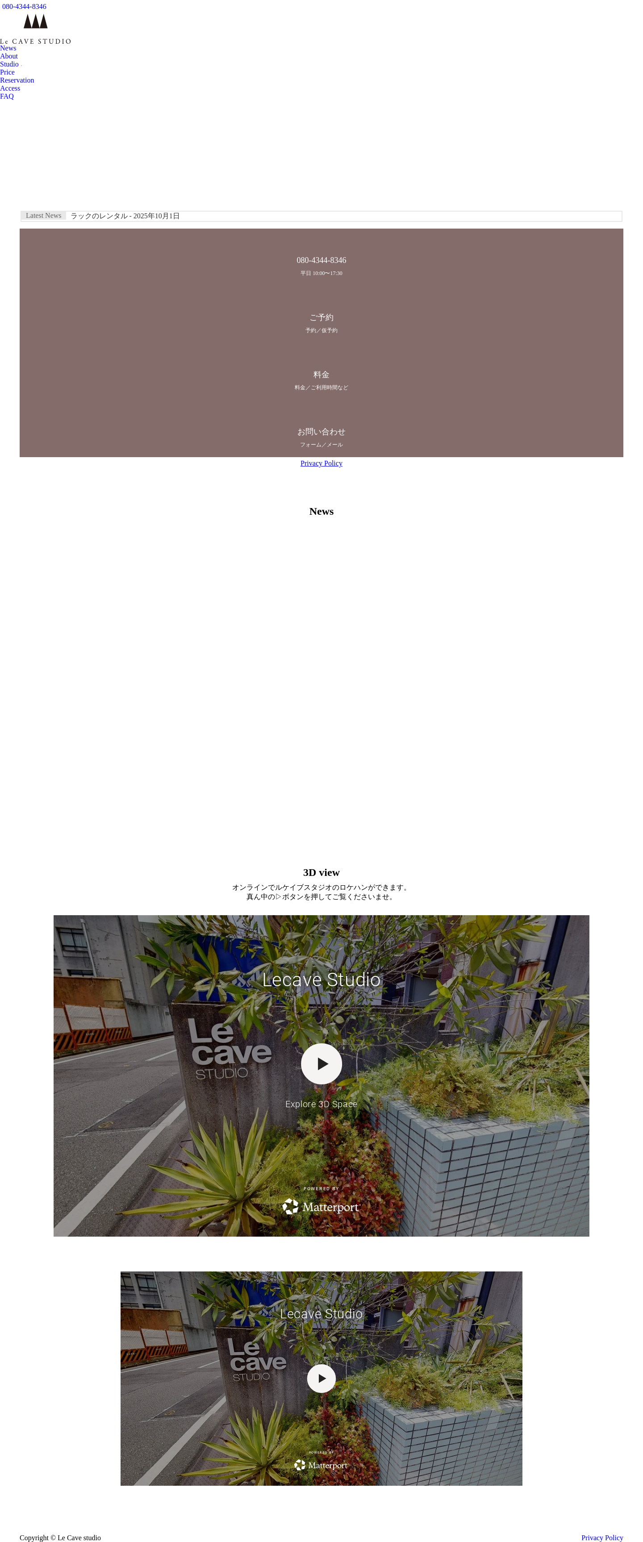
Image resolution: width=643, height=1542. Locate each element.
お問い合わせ (321, 431)
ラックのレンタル (125, 216)
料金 (321, 374)
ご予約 (321, 317)
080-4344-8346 (24, 6)
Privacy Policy (321, 463)
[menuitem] (8, 48)
